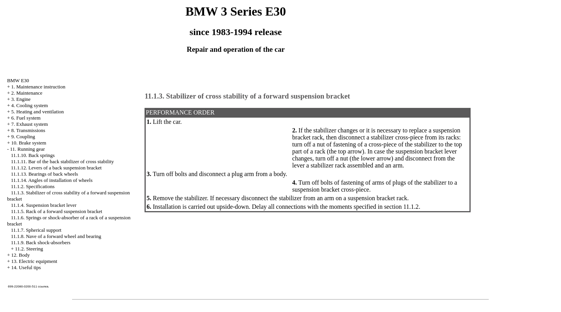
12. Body (20, 255)
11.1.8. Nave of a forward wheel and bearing (56, 236)
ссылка (43, 286)
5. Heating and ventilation (37, 112)
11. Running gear (27, 149)
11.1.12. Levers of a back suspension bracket (56, 168)
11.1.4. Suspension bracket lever (43, 205)
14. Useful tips (26, 267)
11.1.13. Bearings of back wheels (44, 174)
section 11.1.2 (401, 206)
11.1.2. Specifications (33, 186)
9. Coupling (23, 136)
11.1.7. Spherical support (36, 230)
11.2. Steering (29, 249)
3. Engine (21, 99)
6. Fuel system (26, 118)
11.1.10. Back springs (33, 155)
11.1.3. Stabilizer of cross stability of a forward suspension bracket (247, 96)
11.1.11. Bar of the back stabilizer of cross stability (62, 161)
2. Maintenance (26, 93)
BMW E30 (18, 80)
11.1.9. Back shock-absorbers (41, 242)
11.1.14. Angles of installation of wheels (52, 180)
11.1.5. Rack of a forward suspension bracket (56, 211)
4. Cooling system (29, 105)
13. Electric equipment (34, 261)
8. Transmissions (28, 130)
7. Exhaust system (29, 124)
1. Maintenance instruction (38, 87)
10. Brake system (28, 143)
